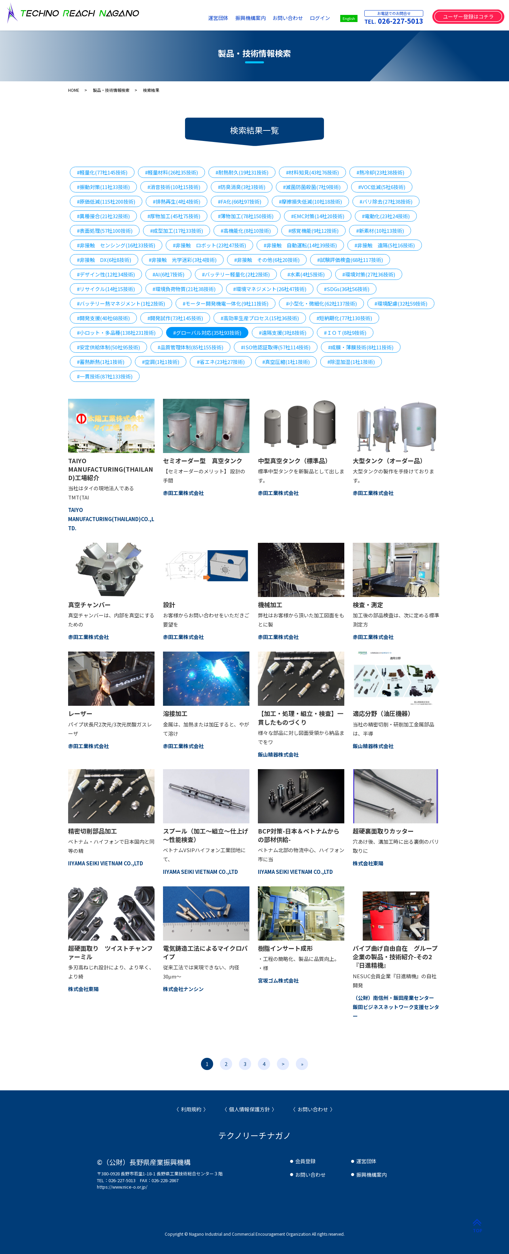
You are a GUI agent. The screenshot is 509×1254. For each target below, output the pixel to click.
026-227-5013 (400, 21)
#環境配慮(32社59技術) (400, 303)
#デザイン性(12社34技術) (106, 274)
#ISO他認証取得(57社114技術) (275, 347)
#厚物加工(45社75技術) (173, 216)
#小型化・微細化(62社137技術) (321, 303)
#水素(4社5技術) (306, 274)
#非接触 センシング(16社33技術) (116, 245)
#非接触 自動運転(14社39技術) (300, 245)
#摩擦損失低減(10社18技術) (310, 201)
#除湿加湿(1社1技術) (351, 361)
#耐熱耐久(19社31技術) (242, 172)
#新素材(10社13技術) (380, 230)
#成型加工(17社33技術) (176, 230)
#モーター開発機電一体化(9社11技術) (225, 303)
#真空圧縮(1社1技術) (286, 361)
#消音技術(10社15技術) (173, 186)
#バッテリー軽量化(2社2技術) (236, 274)
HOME (73, 90)
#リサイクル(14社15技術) (106, 288)
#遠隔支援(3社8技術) (282, 332)
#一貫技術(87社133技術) (105, 376)
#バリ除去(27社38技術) (386, 201)
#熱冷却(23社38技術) (380, 172)
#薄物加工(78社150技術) (245, 216)
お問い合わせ (287, 17)
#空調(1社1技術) (160, 361)
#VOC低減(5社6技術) (381, 186)
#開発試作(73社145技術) (175, 318)
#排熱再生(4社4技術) (176, 201)
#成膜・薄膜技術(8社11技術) (360, 347)
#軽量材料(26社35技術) (171, 172)
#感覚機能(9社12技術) (313, 230)
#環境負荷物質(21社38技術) (184, 288)
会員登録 (305, 1161)
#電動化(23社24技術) (386, 216)
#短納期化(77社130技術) (344, 318)
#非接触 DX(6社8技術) (104, 259)
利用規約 (191, 1109)
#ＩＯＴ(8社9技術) (345, 332)
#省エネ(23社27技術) (221, 361)
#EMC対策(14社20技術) (317, 216)
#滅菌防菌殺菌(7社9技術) (312, 186)
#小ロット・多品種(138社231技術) (116, 332)
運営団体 (218, 17)
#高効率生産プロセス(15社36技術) (260, 318)
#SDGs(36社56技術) (346, 288)
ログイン (320, 17)
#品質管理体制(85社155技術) (190, 347)
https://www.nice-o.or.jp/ (122, 1187)
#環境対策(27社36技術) (368, 274)
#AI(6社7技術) (168, 274)
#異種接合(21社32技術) (103, 216)
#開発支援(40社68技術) (103, 318)
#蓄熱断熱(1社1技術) (100, 361)
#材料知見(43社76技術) (312, 172)
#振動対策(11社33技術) (103, 186)
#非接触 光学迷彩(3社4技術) (183, 259)
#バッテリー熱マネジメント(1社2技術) (121, 303)
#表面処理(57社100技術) (105, 230)
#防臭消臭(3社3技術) (241, 186)
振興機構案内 (250, 17)
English (349, 18)
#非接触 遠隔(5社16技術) (384, 245)
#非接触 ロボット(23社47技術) (209, 245)
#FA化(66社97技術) (239, 201)
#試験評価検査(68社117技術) (350, 259)
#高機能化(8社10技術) (246, 230)
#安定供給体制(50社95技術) (108, 347)
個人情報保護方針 (249, 1109)
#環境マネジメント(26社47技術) (269, 288)
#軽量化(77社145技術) (102, 172)
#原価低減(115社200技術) (106, 201)
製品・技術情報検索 (111, 90)
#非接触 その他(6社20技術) (267, 259)
